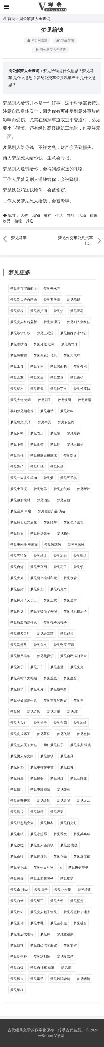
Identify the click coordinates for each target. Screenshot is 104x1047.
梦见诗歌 (33, 712)
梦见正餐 (37, 389)
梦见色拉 (83, 734)
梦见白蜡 (17, 901)
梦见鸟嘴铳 (18, 355)
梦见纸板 (17, 990)
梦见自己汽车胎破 (43, 945)
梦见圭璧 (57, 667)
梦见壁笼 (76, 901)
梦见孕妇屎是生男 (23, 700)
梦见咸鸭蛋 (58, 689)
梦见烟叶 (73, 712)
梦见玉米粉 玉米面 (24, 545)
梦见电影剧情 (40, 790)
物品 (7, 221)
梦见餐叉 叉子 (20, 422)
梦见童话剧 (65, 934)
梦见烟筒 (66, 879)
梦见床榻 (84, 400)
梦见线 (15, 712)
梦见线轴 (17, 945)
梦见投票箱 (65, 956)
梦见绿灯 (57, 778)
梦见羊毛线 (18, 867)
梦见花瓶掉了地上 (77, 912)
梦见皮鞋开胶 (20, 801)
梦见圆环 (17, 923)
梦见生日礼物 (44, 867)
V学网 (59, 1036)
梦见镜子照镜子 (55, 623)
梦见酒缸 (43, 500)
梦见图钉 (37, 444)
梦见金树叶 (72, 600)
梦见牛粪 (44, 422)
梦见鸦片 (17, 812)
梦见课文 (70, 456)
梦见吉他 (63, 500)
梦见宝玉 (37, 366)
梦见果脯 (63, 801)
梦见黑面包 (58, 366)
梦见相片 (37, 689)
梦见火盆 (83, 801)
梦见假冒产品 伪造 (51, 511)
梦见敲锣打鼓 (20, 333)
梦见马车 (19, 238)
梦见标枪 (17, 311)
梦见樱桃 (80, 366)
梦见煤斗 (67, 968)
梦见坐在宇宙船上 (23, 289)
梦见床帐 (17, 433)
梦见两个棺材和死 (43, 578)
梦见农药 (37, 433)
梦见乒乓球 (81, 834)
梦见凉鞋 (60, 556)
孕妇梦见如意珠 (22, 411)
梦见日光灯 (68, 823)
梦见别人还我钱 (42, 845)
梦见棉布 (17, 389)
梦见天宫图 (38, 567)
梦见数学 (17, 689)
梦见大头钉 (18, 723)
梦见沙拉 (17, 845)
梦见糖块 (40, 556)
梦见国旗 (37, 378)
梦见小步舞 (62, 890)
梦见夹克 (76, 667)
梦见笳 (59, 311)
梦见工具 (17, 366)
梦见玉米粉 (76, 545)
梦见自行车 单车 (42, 968)
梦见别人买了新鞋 (23, 745)
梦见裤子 (17, 667)
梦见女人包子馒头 (43, 912)
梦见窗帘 (70, 945)
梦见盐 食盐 (69, 845)
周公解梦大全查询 (34, 19)
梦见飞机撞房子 (75, 611)
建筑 (93, 215)
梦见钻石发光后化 (23, 522)
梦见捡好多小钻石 (73, 333)
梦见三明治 (45, 333)
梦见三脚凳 (78, 778)
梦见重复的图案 (55, 700)
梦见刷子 (44, 400)
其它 (30, 221)
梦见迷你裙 (81, 856)
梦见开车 (37, 667)
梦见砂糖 (57, 467)
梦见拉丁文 (58, 389)
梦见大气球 (72, 355)
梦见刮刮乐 (42, 956)
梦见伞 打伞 (19, 890)
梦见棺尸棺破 (20, 656)
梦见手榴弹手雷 (42, 767)
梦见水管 (70, 578)
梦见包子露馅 (73, 522)
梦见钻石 (17, 533)
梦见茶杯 (43, 734)
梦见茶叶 (17, 856)
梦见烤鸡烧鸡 (60, 979)
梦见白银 (17, 968)
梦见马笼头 (18, 645)
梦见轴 (55, 433)
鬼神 (47, 215)
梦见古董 (53, 712)
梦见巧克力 (58, 589)
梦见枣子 (60, 567)
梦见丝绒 (50, 678)
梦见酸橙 (37, 812)
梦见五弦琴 (18, 556)
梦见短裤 (73, 433)
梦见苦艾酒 (38, 311)
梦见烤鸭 (83, 979)
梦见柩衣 (47, 823)
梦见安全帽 (66, 422)
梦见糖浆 (84, 890)
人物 (24, 215)
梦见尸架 (57, 812)
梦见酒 (49, 478)
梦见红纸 (37, 467)
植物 (18, 221)
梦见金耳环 (45, 634)
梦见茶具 (66, 756)
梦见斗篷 (60, 856)
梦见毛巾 (17, 444)
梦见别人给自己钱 (23, 300)
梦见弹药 (63, 790)
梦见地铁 (80, 723)
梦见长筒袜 (81, 389)
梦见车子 (37, 979)
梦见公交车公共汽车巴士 (58, 78)
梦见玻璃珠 (52, 545)
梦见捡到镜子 (40, 533)
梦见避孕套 (52, 300)
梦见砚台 (80, 923)
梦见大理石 (52, 322)
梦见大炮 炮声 (20, 400)
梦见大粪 (17, 578)
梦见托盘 (17, 611)
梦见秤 (45, 934)
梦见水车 (17, 378)
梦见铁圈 (64, 400)
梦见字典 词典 (80, 745)
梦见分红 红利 (44, 344)
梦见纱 (55, 444)
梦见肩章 (17, 778)
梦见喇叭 (17, 834)
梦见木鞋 (37, 923)
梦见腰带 (50, 522)
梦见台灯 (17, 567)
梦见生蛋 (70, 678)
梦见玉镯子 (75, 444)
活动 (82, 215)
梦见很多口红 (20, 634)
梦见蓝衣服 (58, 923)
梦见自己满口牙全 (73, 656)
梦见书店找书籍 (22, 934)
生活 (59, 215)
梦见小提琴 (38, 834)
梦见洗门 (17, 467)
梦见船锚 (73, 300)
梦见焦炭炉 (45, 656)
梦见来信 (76, 378)
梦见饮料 (66, 411)
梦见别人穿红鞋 (78, 322)
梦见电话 (47, 411)
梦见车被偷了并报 (43, 611)
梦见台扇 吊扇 (20, 511)
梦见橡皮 (17, 979)
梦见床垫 (37, 589)
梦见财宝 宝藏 (64, 645)
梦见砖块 (80, 556)
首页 (11, 19)
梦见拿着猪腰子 (42, 879)
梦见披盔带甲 (78, 867)
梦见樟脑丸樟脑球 (43, 456)
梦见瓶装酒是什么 (23, 623)
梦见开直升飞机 (45, 355)
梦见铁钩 (43, 801)
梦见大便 (57, 901)
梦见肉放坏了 (20, 734)
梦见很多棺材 (20, 500)
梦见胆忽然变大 (22, 823)
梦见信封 (17, 589)
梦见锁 (78, 567)
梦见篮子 (41, 890)
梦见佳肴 (66, 767)
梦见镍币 (17, 790)
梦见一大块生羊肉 (23, 478)
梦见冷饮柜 (18, 956)
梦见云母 (17, 879)
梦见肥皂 (76, 311)
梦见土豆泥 (18, 489)
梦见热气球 (69, 344)
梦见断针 (83, 489)
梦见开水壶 (52, 289)
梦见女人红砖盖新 (23, 322)
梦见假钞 (47, 756)
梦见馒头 (37, 778)
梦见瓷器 (40, 489)
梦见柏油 (63, 533)
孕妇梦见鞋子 (54, 745)
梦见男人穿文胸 (22, 756)
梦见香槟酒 (18, 344)
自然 (70, 215)
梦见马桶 (17, 456)
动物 (36, 215)
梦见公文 (40, 645)
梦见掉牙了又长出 (23, 600)
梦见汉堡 (57, 378)
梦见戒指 (66, 634)
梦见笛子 (40, 723)
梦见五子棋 (68, 478)
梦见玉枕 (50, 600)
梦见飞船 (63, 734)
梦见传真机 (38, 856)
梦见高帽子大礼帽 (23, 678)
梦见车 (78, 700)
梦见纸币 (37, 901)
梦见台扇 (60, 723)
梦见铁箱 (17, 912)
